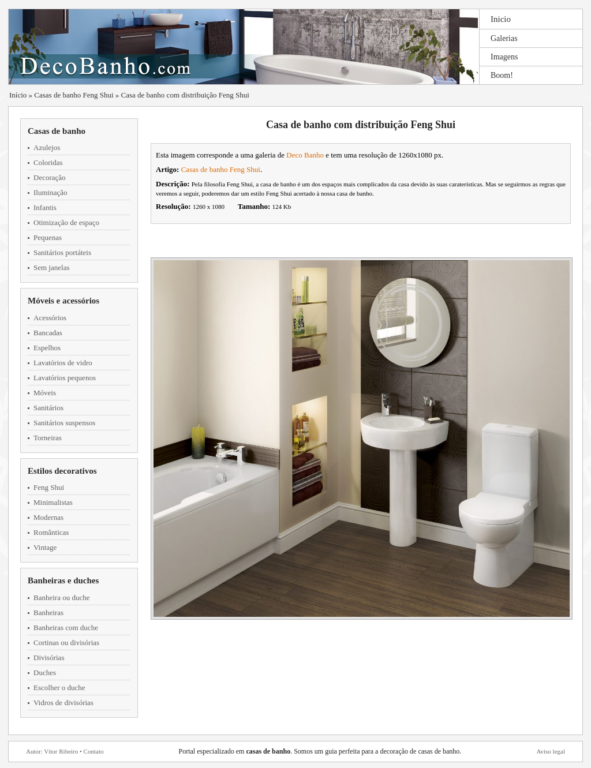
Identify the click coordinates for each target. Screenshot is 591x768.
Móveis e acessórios (63, 300)
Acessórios (49, 317)
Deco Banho (305, 155)
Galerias (504, 38)
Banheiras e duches (63, 580)
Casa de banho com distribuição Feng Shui (185, 95)
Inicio (501, 19)
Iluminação (50, 192)
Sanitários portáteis (62, 252)
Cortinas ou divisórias (66, 642)
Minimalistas (53, 502)
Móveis (44, 392)
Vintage (45, 547)
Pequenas (47, 237)
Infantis (45, 207)
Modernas (48, 517)
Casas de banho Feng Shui (73, 95)
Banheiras (48, 612)
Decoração (49, 177)
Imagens (504, 57)
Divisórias (48, 657)
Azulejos (46, 147)
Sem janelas (51, 267)
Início (18, 95)
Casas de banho (56, 131)
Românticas (51, 532)
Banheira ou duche (61, 597)
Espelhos (47, 347)
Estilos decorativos (62, 470)
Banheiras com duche (65, 627)
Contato (94, 751)
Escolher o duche (59, 687)
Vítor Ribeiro (61, 751)
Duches (44, 672)
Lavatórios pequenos (64, 377)
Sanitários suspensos (64, 422)
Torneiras (47, 437)
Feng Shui (48, 487)
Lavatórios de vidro (62, 362)
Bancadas (47, 332)
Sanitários (48, 407)
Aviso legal (550, 751)
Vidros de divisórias (63, 702)
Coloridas (48, 162)
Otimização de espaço (66, 222)
